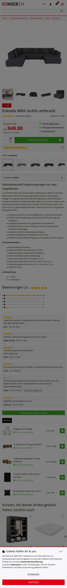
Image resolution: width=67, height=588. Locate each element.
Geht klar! (33, 582)
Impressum (16, 564)
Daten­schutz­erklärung (32, 561)
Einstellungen (33, 574)
